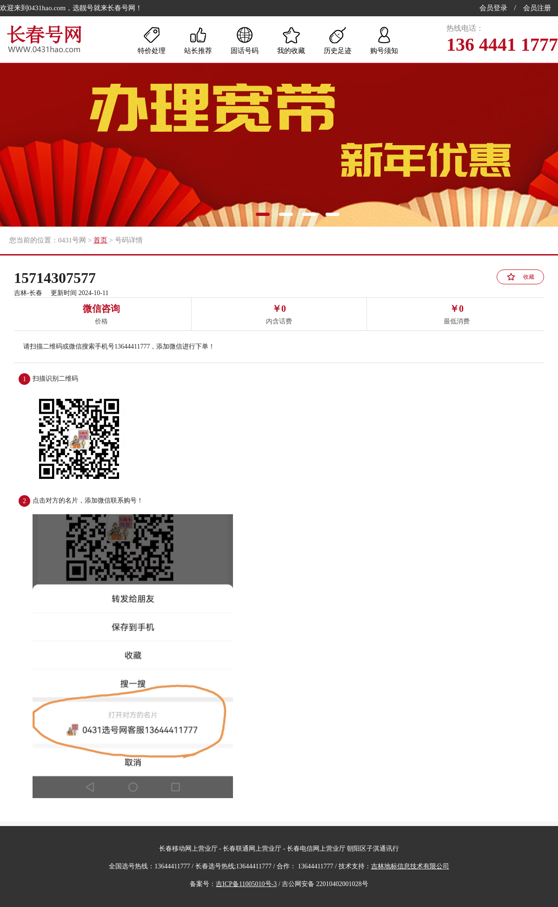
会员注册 (537, 8)
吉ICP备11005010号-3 (246, 883)
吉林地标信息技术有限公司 (410, 866)
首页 (100, 240)
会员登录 (493, 8)
